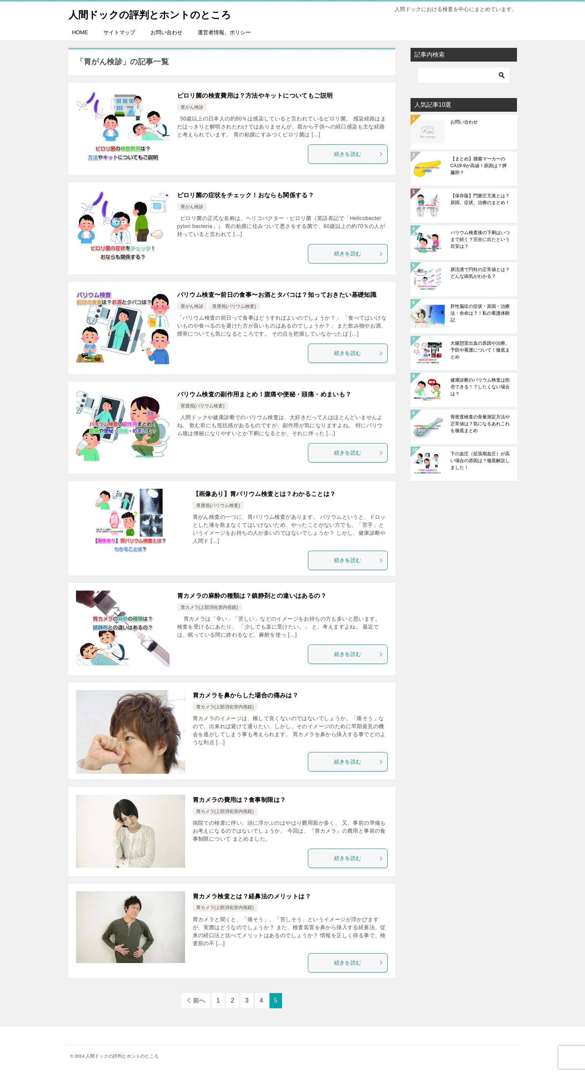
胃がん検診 (192, 107)
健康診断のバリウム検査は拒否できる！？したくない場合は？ (480, 386)
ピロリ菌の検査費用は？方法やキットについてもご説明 (255, 95)
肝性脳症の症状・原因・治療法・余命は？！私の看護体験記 (480, 313)
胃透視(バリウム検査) (234, 306)
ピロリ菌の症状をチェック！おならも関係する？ (245, 195)
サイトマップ (119, 32)
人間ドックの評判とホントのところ (161, 13)
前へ (199, 1000)
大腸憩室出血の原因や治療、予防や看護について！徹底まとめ (480, 350)
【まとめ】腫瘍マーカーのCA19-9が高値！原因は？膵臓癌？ (478, 165)
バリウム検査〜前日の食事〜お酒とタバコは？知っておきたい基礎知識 (277, 294)
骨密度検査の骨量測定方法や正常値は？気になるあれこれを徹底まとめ (480, 423)
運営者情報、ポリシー (224, 32)
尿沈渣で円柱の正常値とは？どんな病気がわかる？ (480, 273)
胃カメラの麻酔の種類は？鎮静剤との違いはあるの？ (252, 595)
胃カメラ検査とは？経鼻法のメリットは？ (252, 896)
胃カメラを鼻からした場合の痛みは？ (246, 695)
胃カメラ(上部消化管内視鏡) (209, 607)
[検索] (463, 75)
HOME (80, 32)
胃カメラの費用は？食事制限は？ (239, 800)
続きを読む (359, 154)
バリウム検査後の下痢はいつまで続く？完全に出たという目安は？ (480, 239)
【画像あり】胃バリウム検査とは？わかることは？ (264, 494)
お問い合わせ (166, 32)
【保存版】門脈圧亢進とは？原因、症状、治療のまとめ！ (480, 199)
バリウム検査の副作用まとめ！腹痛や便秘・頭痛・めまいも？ (264, 394)
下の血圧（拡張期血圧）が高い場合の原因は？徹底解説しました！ (480, 460)
